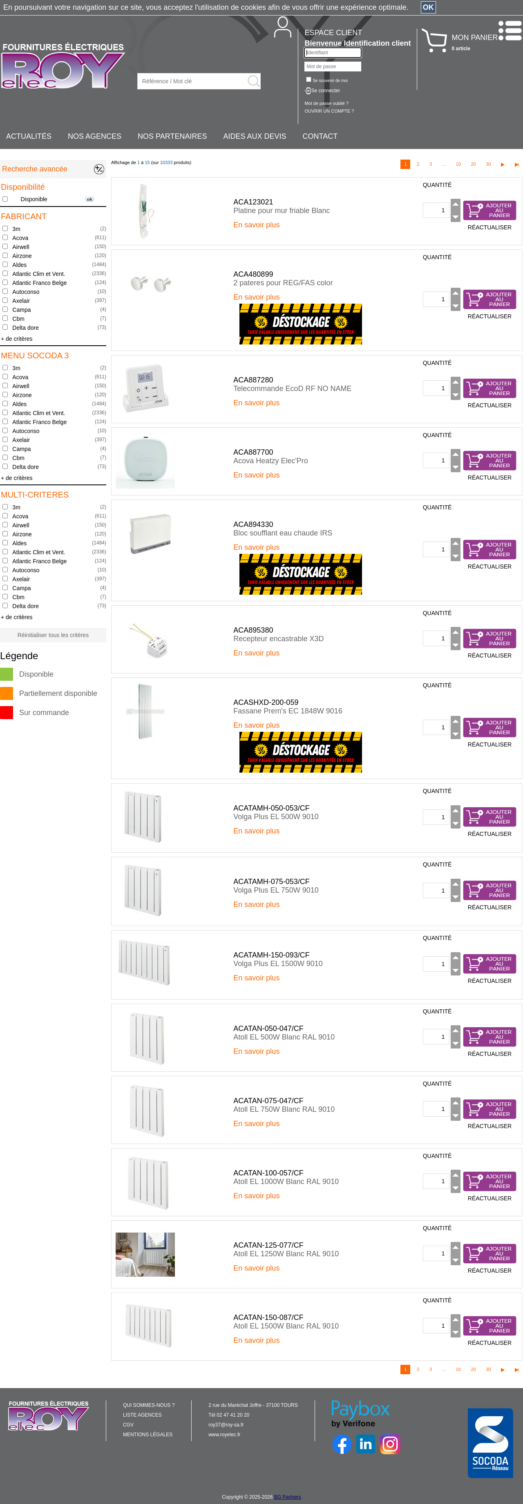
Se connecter (325, 90)
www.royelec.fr (224, 1434)
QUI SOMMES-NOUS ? (149, 1405)
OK (428, 7)
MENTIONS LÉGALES (147, 1434)
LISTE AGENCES (142, 1415)
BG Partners (287, 1497)
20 (473, 164)
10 (458, 164)
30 (488, 164)
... (444, 164)
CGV (128, 1425)
